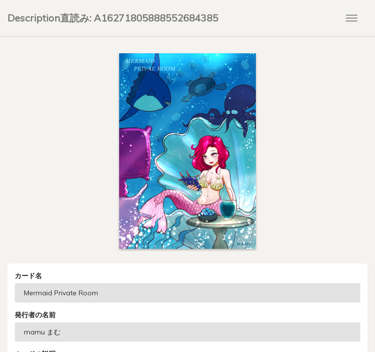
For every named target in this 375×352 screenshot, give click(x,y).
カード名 (28, 275)
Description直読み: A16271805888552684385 (112, 18)
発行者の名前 (35, 314)
